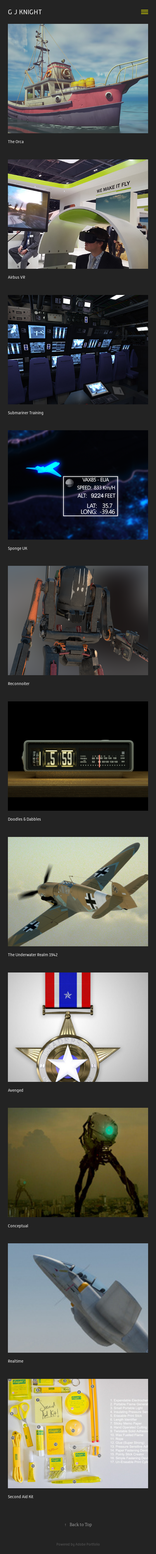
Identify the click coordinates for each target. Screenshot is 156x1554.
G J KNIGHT (25, 12)
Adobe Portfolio (87, 1544)
